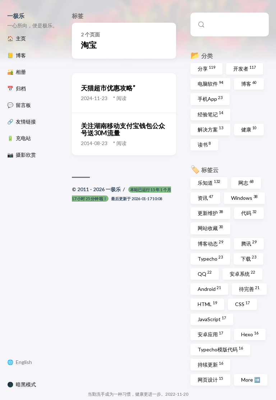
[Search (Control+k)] (229, 24)
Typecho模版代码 (220, 349)
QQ (205, 273)
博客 (249, 83)
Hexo (249, 334)
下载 (248, 258)
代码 (249, 213)
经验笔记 (210, 114)
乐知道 (209, 182)
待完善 (249, 289)
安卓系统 (242, 273)
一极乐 (15, 15)
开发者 (244, 68)
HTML (207, 304)
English (24, 362)
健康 (249, 129)
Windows (244, 197)
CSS (242, 304)
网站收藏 (210, 228)
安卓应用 (210, 334)
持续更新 (210, 364)
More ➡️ (250, 380)
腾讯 (249, 243)
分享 (206, 68)
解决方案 (210, 129)
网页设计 (210, 379)
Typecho (210, 258)
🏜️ (16, 72)
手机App (210, 98)
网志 (246, 182)
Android (209, 289)
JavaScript (212, 319)
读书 (204, 144)
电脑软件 (210, 83)
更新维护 (210, 213)
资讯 (205, 197)
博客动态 (210, 243)
